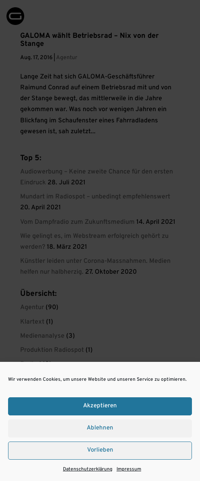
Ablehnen (100, 428)
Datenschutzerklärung (87, 469)
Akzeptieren (100, 406)
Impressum (129, 469)
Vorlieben (100, 450)
